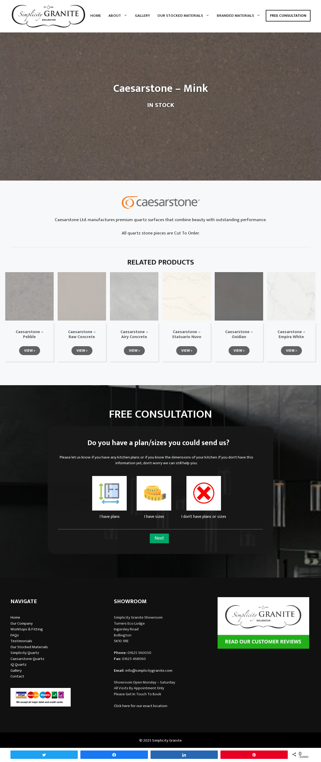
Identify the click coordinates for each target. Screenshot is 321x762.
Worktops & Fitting (26, 629)
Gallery (142, 15)
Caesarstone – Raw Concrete (82, 334)
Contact (17, 676)
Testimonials (21, 641)
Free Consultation (288, 15)
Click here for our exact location (140, 706)
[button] (29, 350)
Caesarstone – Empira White (291, 334)
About (119, 16)
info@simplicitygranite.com (148, 670)
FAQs (14, 635)
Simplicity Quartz (24, 652)
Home (95, 15)
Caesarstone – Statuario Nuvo (186, 334)
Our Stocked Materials (185, 16)
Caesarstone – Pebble (29, 334)
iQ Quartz (18, 664)
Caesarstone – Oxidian (239, 334)
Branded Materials (240, 16)
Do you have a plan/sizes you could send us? (158, 443)
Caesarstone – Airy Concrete (134, 334)
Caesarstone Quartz (27, 658)
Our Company (21, 623)
